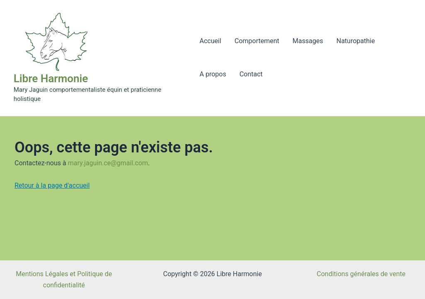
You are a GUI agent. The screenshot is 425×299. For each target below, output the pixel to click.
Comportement (256, 41)
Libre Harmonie (51, 78)
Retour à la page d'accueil (52, 185)
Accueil (210, 41)
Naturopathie (355, 41)
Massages (308, 41)
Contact (251, 74)
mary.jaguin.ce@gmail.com (108, 163)
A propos (213, 74)
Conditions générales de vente (361, 274)
